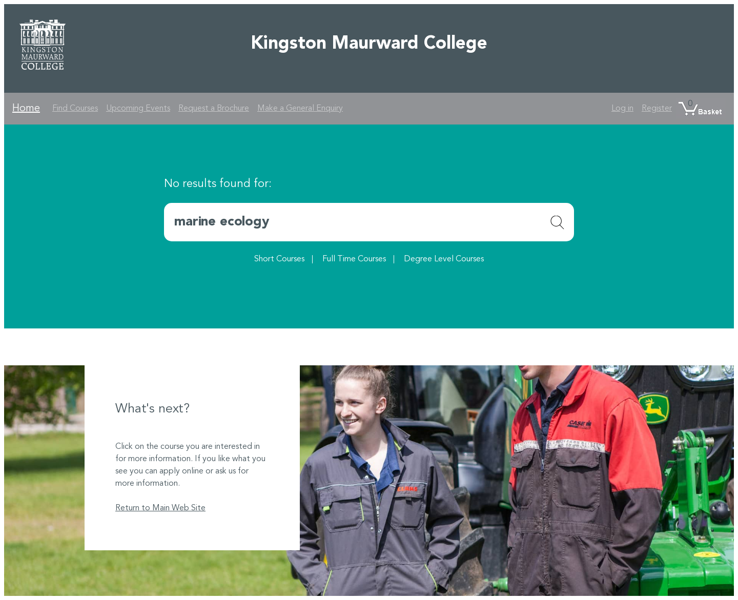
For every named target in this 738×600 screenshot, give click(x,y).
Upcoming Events (138, 109)
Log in (622, 109)
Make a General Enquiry (300, 109)
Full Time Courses (354, 259)
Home (26, 109)
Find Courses (75, 109)
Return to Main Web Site (160, 508)
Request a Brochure (213, 109)
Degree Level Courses (444, 259)
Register (657, 109)
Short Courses (279, 259)
